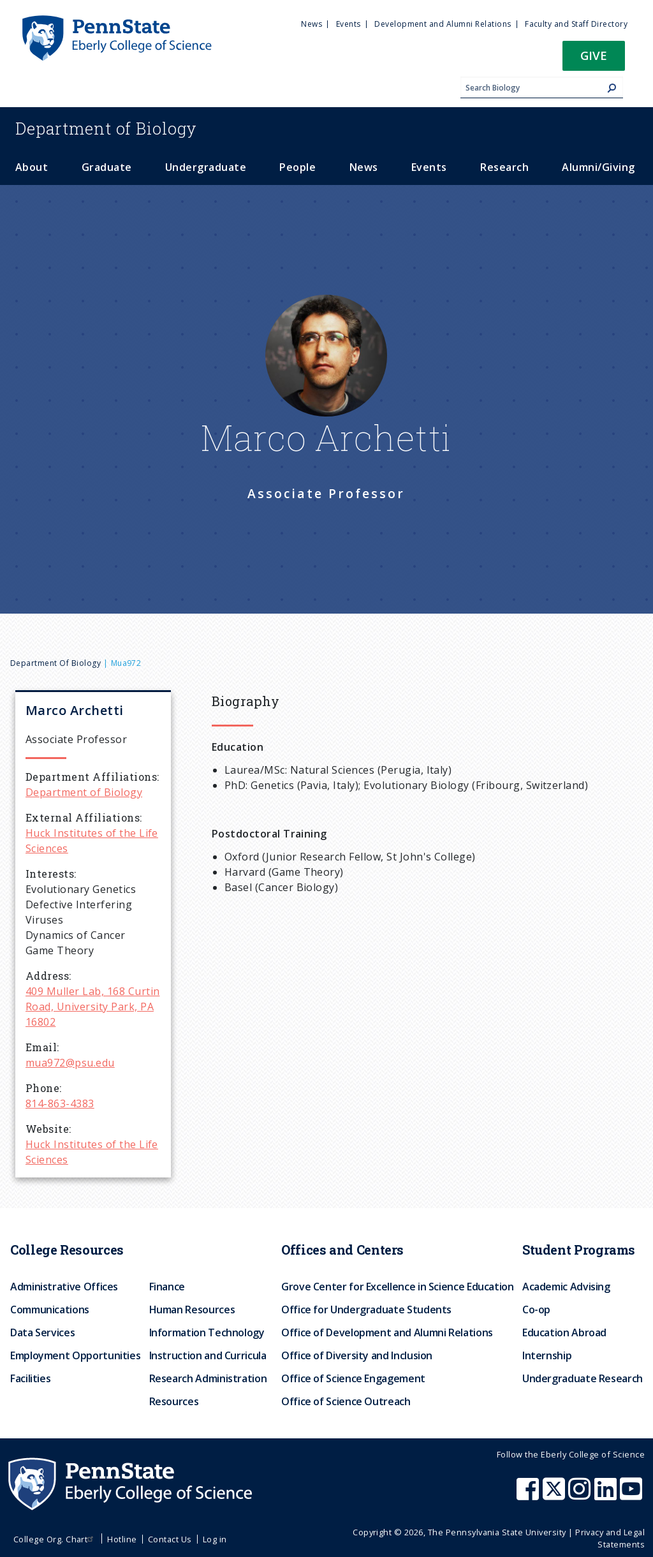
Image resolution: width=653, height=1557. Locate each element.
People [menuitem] (297, 167)
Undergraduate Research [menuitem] (582, 1378)
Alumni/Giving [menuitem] (598, 167)
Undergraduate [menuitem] (205, 167)
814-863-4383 (60, 1103)
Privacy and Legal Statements (610, 1538)
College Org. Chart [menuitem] (55, 1539)
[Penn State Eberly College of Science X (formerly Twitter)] (555, 1495)
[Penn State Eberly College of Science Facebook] (529, 1495)
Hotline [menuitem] (121, 1539)
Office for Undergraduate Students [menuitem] (366, 1309)
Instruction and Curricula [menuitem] (208, 1355)
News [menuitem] (311, 23)
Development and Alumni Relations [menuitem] (442, 23)
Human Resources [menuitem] (192, 1309)
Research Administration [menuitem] (208, 1378)
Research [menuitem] (504, 167)
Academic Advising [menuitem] (566, 1287)
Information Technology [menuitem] (207, 1332)
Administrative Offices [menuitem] (64, 1287)
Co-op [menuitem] (536, 1309)
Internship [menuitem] (546, 1355)
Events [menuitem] (348, 23)
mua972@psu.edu (70, 1063)
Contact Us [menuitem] (170, 1539)
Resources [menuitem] (174, 1401)
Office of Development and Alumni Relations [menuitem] (387, 1332)
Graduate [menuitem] (107, 167)
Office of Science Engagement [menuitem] (353, 1378)
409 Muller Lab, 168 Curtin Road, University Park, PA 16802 (92, 1006)
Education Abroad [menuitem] (564, 1332)
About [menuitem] (31, 167)
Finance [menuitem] (167, 1287)
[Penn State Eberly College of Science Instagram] (581, 1495)
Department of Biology (55, 663)
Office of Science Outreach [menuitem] (346, 1401)
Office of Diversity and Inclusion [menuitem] (356, 1355)
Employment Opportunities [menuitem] (75, 1355)
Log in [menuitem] (215, 1539)
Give (593, 55)
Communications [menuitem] (49, 1309)
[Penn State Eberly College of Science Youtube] (632, 1495)
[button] (593, 59)
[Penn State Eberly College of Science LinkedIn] (607, 1495)
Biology (106, 128)
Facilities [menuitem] (30, 1378)
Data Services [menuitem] (42, 1332)
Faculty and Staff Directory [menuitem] (576, 23)
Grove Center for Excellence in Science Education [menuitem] (397, 1287)
